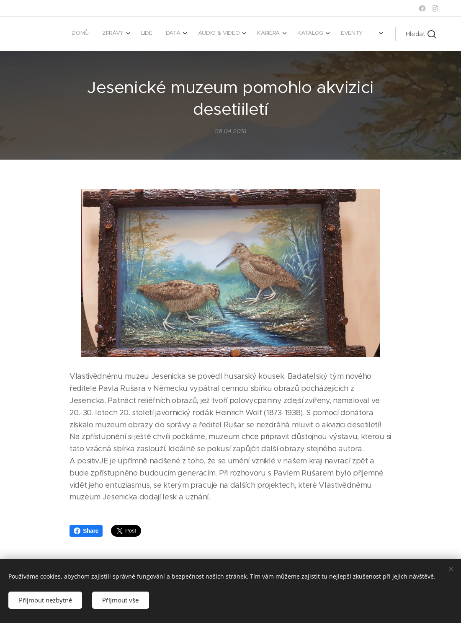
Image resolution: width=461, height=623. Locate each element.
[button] (420, 33)
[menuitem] (250, 33)
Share (86, 530)
